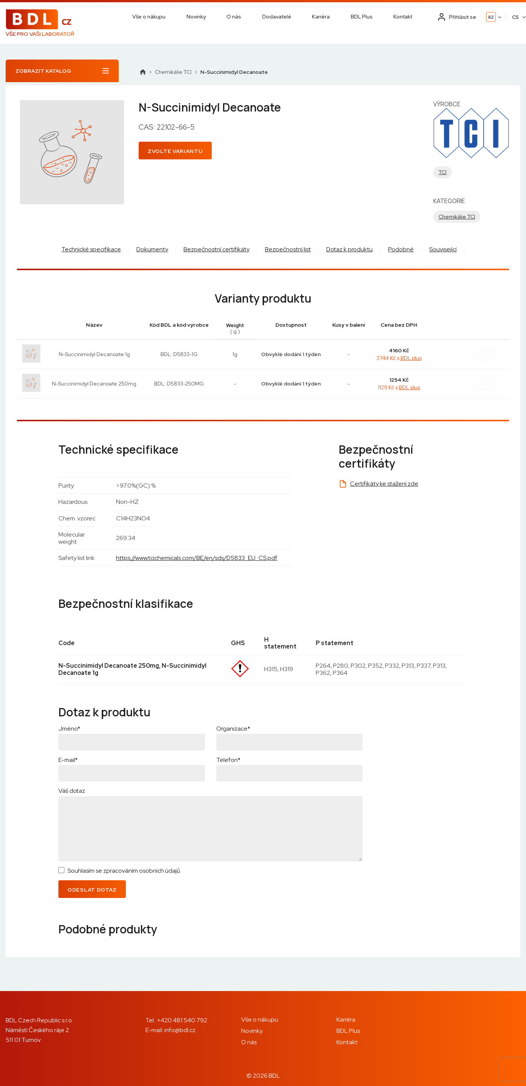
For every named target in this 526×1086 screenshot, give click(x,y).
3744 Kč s (399, 358)
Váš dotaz (71, 791)
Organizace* (233, 729)
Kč (491, 17)
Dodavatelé (276, 16)
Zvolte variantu (175, 151)
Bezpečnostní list (288, 249)
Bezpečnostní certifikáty (216, 249)
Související (443, 249)
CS (515, 17)
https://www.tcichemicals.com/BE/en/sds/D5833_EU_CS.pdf (196, 558)
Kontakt (402, 16)
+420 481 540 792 (182, 1020)
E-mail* (68, 760)
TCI (442, 172)
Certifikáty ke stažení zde (384, 484)
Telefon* (228, 760)
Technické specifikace (91, 249)
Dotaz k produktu (349, 249)
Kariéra (321, 16)
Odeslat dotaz (92, 889)
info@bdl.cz (180, 1030)
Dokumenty (152, 249)
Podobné (401, 249)
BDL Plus (362, 16)
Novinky (196, 16)
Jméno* (69, 729)
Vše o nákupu (148, 16)
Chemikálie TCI (173, 72)
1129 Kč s (399, 387)
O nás (233, 16)
